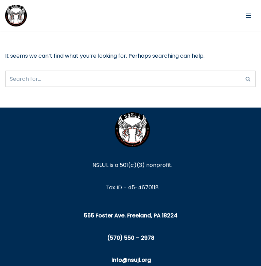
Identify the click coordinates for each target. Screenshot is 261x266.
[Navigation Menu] (248, 15)
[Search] (123, 79)
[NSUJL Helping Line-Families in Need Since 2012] (16, 15)
